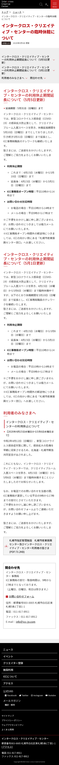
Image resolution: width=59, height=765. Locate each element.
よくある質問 (8, 729)
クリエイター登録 (13, 663)
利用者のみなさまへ (13, 77)
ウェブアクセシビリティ (13, 724)
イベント (8, 656)
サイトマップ (8, 715)
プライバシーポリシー (12, 720)
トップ (5, 12)
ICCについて (10, 676)
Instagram (38, 695)
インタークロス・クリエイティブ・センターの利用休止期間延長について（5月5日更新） (26, 59)
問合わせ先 (36, 77)
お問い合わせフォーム (21, 596)
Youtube (52, 695)
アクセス (8, 683)
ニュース (17, 12)
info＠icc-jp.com (25, 622)
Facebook (12, 695)
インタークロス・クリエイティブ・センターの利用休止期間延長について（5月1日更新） (26, 70)
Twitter (25, 695)
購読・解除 (10, 704)
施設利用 (8, 670)
